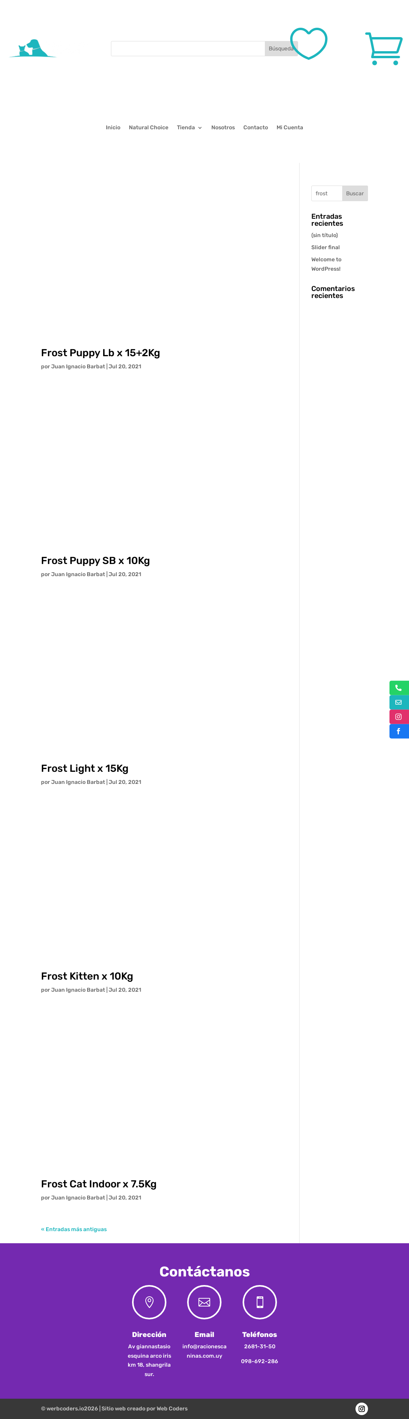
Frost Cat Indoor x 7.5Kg (99, 1184)
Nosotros (223, 128)
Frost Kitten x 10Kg (87, 976)
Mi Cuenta (290, 128)
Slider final (325, 247)
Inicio (113, 128)
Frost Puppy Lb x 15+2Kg (100, 353)
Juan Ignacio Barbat (78, 366)
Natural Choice (148, 128)
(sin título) (324, 235)
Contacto (255, 128)
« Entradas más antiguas (74, 1229)
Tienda (186, 128)
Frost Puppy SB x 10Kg (95, 561)
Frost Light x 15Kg (85, 768)
